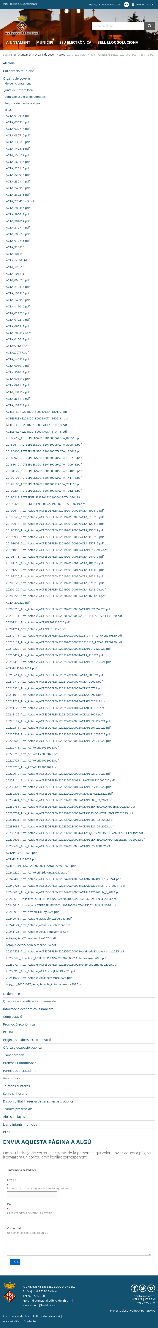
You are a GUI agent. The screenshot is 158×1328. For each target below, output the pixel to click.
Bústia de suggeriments (23, 3)
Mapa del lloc (21, 1316)
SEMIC (151, 1310)
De (9, 1204)
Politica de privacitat (46, 1316)
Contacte (30, 1321)
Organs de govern (45, 54)
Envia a (11, 1180)
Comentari (14, 1228)
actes (61, 54)
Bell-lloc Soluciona (117, 42)
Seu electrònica (75, 42)
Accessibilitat (12, 1321)
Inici (5, 3)
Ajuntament (18, 42)
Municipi (44, 42)
